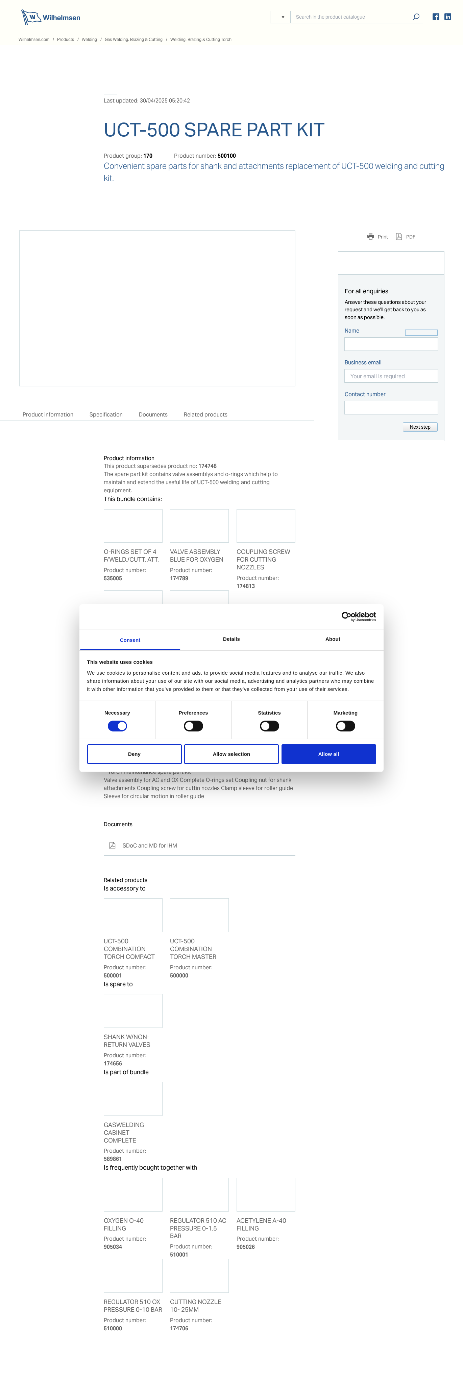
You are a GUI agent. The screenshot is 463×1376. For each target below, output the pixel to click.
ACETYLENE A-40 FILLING (261, 1224)
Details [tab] (231, 638)
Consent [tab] (130, 639)
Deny (134, 754)
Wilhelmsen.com (34, 39)
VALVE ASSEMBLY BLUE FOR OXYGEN (196, 555)
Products (65, 39)
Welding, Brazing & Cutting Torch (201, 39)
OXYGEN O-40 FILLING (124, 1224)
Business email (363, 362)
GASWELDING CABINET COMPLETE (124, 1132)
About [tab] (332, 638)
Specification (106, 414)
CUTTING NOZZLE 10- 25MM (195, 1305)
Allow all (328, 754)
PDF (410, 237)
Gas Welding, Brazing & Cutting (134, 39)
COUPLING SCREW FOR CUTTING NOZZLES (263, 559)
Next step (420, 427)
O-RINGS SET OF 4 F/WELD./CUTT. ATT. (131, 555)
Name (352, 330)
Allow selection (231, 754)
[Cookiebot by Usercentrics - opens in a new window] (346, 617)
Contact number (365, 394)
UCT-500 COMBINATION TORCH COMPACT (129, 949)
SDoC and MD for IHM (143, 845)
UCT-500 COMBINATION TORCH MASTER (193, 949)
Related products (205, 414)
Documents (153, 414)
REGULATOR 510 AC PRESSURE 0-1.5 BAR (198, 1228)
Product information (48, 414)
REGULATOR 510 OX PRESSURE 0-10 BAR (133, 1305)
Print (382, 237)
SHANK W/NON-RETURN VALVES (127, 1040)
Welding (89, 39)
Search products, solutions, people (416, 17)
